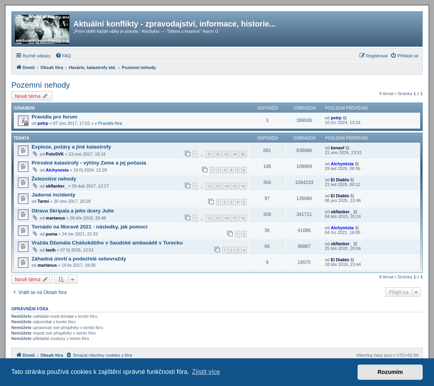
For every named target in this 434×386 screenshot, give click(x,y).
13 (218, 186)
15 (234, 186)
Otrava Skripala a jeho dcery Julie (73, 211)
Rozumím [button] (390, 372)
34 (234, 154)
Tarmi (43, 201)
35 (243, 154)
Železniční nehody (54, 179)
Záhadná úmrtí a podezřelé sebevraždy (79, 259)
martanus (55, 218)
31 (209, 154)
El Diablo (340, 179)
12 (209, 186)
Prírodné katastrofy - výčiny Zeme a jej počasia (89, 163)
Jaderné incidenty (53, 195)
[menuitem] (63, 55)
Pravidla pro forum (54, 117)
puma (51, 234)
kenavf (337, 147)
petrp (42, 123)
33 (226, 154)
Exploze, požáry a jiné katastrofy (71, 147)
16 (243, 186)
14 (226, 186)
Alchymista (57, 170)
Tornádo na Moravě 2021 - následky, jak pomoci (89, 227)
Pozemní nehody (40, 85)
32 (218, 154)
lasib (50, 250)
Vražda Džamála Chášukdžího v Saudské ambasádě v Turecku (107, 243)
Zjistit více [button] (206, 371)
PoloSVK (55, 154)
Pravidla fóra (110, 123)
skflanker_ (56, 186)
